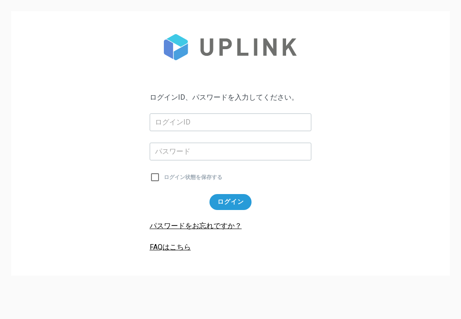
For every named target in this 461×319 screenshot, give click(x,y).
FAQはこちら (170, 247)
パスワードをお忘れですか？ (196, 226)
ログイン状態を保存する (193, 177)
